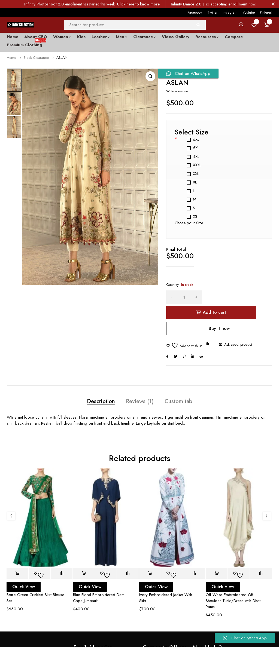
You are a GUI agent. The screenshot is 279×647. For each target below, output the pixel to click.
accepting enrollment (228, 4)
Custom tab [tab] (185, 387)
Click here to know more (138, 4)
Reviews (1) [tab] (140, 387)
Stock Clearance (36, 57)
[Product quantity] (184, 297)
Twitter (212, 12)
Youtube (249, 12)
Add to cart (241, 297)
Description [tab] (94, 387)
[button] (150, 76)
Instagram (230, 12)
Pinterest (266, 12)
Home (11, 57)
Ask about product (234, 329)
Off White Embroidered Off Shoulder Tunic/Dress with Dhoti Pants (233, 587)
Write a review (177, 91)
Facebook (194, 12)
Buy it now (219, 313)
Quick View (23, 573)
